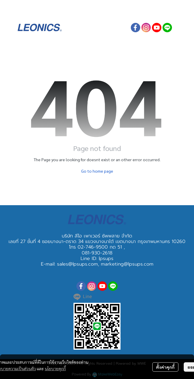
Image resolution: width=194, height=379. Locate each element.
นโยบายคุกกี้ (55, 368)
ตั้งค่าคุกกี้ (165, 367)
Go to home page (97, 171)
